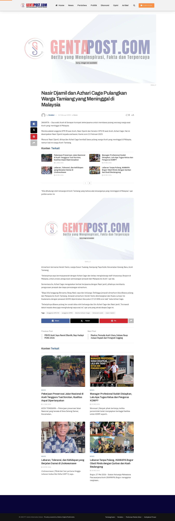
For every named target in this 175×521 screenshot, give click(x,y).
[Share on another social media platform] (33, 143)
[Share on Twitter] (33, 130)
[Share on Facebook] (33, 124)
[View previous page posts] (85, 183)
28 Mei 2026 (59, 175)
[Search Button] (134, 5)
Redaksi (51, 115)
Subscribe (146, 5)
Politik (94, 5)
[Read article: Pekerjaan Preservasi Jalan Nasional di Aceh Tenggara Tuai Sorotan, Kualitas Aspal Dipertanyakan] (46, 158)
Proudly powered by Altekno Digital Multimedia (59, 517)
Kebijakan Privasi (150, 517)
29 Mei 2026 (107, 163)
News (71, 5)
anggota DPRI (67, 313)
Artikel (125, 5)
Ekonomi (105, 5)
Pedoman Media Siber (134, 517)
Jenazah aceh (98, 313)
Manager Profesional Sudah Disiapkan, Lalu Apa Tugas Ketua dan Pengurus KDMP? (117, 157)
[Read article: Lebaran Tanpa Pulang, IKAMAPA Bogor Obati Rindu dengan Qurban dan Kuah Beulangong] (94, 170)
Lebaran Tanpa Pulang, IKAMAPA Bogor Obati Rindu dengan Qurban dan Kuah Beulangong (116, 170)
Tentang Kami (110, 517)
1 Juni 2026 (59, 163)
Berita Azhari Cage (82, 313)
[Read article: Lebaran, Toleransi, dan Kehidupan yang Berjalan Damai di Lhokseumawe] (46, 170)
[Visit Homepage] (34, 5)
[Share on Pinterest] (33, 137)
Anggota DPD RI (53, 313)
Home (59, 5)
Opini (115, 5)
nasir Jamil (110, 313)
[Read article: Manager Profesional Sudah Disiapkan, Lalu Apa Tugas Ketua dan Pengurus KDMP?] (94, 158)
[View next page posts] (89, 183)
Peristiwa (82, 5)
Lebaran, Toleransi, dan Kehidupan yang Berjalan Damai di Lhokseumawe (68, 170)
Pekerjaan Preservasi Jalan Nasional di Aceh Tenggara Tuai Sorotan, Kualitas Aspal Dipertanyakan (69, 157)
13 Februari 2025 (64, 115)
